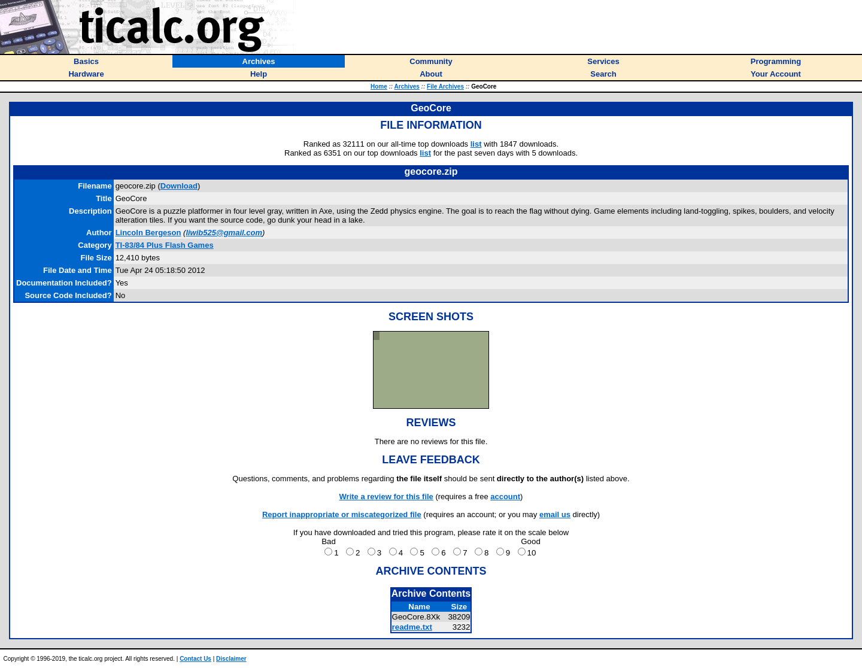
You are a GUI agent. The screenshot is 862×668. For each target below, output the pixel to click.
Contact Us (195, 658)
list (476, 143)
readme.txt (412, 627)
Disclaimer (231, 658)
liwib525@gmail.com (224, 232)
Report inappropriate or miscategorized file (341, 514)
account (505, 496)
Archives (407, 86)
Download (179, 185)
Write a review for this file (386, 496)
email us (554, 514)
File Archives (445, 86)
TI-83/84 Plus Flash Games (165, 245)
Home (379, 86)
